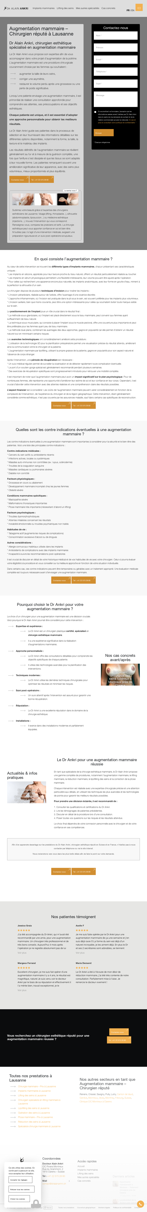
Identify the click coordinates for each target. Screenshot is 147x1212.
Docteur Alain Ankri (24, 1208)
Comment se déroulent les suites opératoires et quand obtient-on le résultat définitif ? (26, 798)
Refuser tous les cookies (20, 1189)
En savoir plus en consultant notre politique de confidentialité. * (117, 121)
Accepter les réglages (18, 1180)
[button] (140, 1204)
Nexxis (48, 1208)
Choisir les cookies (17, 1199)
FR (128, 10)
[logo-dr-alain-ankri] (16, 8)
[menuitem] (44, 8)
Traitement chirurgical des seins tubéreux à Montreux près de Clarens (120, 679)
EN (132, 10)
